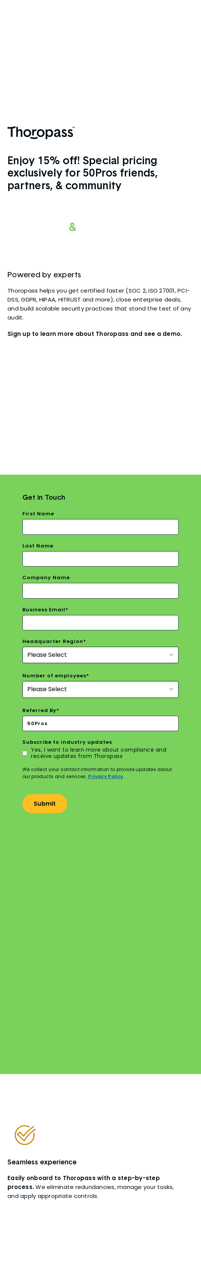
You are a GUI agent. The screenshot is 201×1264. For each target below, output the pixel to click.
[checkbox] (100, 734)
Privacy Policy (105, 758)
